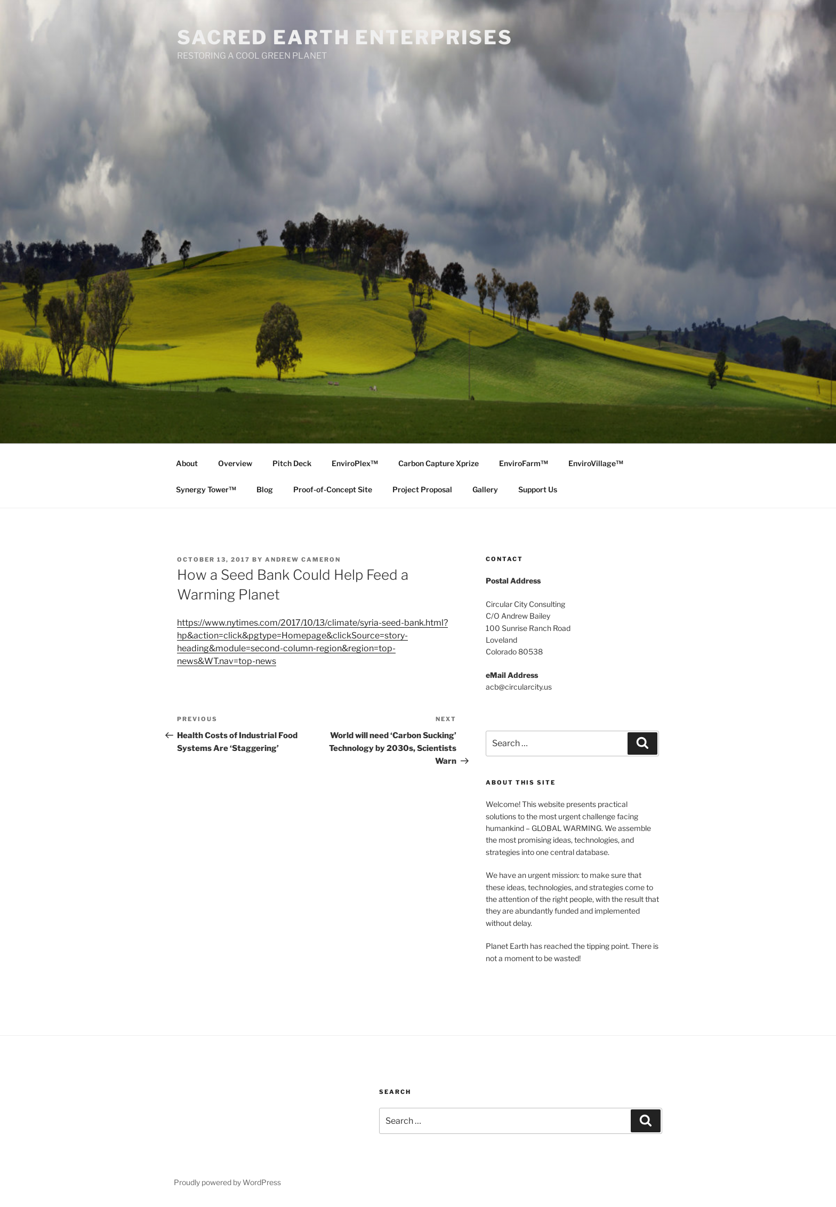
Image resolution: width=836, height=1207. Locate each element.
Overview (235, 463)
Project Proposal (422, 489)
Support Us (537, 489)
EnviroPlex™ (355, 463)
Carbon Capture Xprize (438, 463)
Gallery (485, 489)
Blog (264, 489)
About (187, 463)
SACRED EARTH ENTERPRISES (345, 37)
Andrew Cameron (303, 559)
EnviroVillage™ (595, 463)
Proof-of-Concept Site (332, 489)
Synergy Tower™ (206, 489)
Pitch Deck (291, 463)
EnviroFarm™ (523, 463)
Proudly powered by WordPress (227, 1182)
